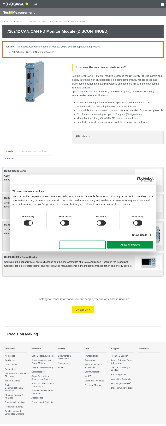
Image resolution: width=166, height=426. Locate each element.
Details (9, 151)
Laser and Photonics (94, 380)
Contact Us (83, 309)
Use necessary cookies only (82, 244)
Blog (87, 348)
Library (62, 348)
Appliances (10, 360)
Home (6, 21)
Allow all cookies (130, 244)
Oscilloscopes (38, 372)
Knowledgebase (118, 374)
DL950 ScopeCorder (15, 170)
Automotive (10, 369)
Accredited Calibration (121, 379)
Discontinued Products (35, 21)
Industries (11, 348)
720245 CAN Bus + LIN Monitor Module (33, 52)
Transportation (91, 356)
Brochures (84, 136)
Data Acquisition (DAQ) (42, 367)
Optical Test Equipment (42, 356)
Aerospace (10, 356)
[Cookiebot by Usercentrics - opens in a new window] (139, 179)
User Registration (119, 383)
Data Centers (11, 365)
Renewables (90, 360)
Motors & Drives (12, 380)
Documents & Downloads (35, 151)
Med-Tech (89, 376)
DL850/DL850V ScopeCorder (20, 257)
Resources (63, 363)
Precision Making (93, 385)
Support (116, 348)
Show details (139, 234)
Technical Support (119, 356)
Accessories (37, 398)
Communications (93, 372)
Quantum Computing (15, 402)
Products (17, 21)
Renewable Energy (14, 407)
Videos (61, 367)
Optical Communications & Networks (14, 388)
